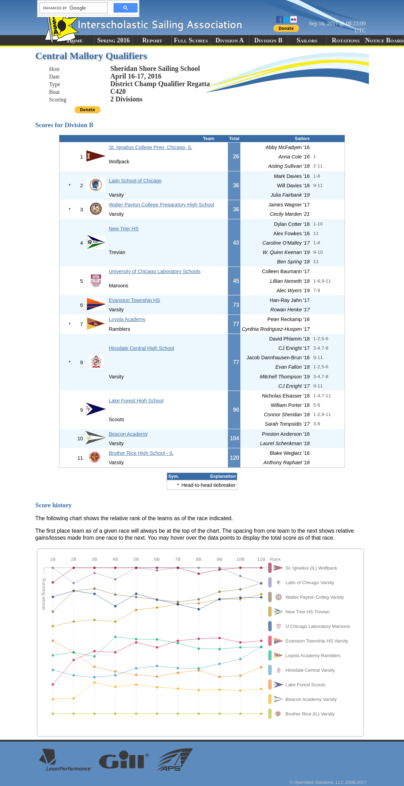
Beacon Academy (128, 434)
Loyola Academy (127, 319)
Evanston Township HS (134, 300)
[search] (71, 8)
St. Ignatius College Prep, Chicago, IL (150, 147)
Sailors (307, 40)
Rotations (346, 40)
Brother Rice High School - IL (141, 453)
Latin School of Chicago (135, 180)
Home (75, 40)
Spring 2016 (113, 40)
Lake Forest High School (136, 400)
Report (152, 40)
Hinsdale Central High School (141, 348)
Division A (229, 40)
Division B (268, 40)
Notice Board (384, 40)
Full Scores (191, 40)
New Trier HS (124, 228)
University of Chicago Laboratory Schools (154, 271)
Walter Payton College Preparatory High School (161, 204)
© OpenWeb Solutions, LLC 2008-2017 (327, 782)
